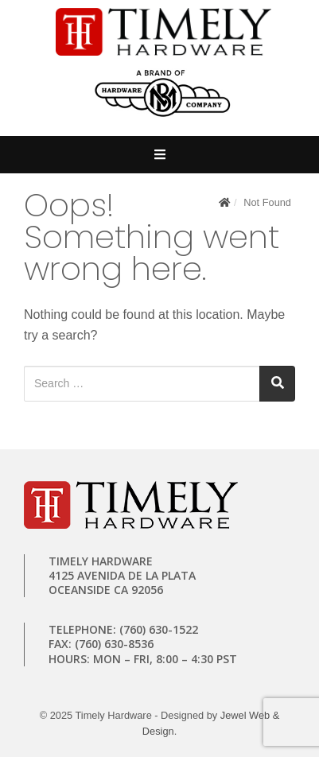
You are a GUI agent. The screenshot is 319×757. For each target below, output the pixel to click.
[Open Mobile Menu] (159, 154)
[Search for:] (142, 384)
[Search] (277, 384)
